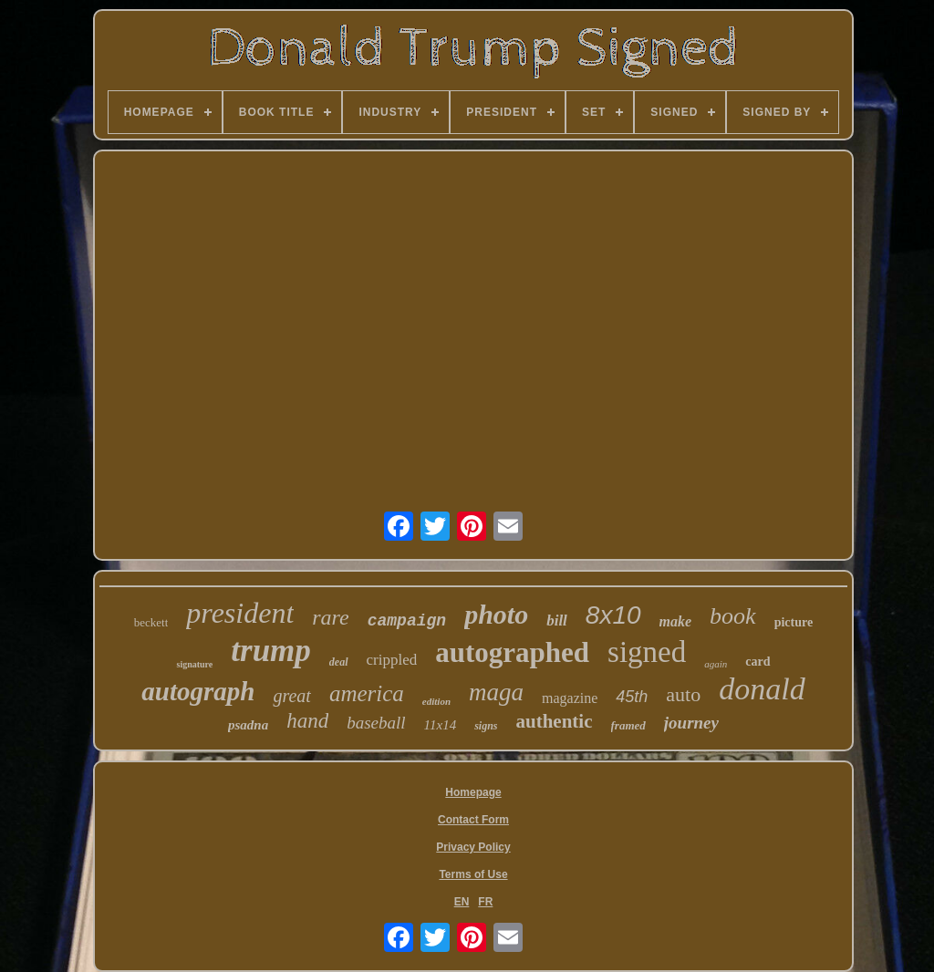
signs (485, 725)
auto (683, 694)
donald (761, 689)
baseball (376, 722)
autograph (197, 691)
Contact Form (473, 819)
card (757, 661)
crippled (392, 659)
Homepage (473, 792)
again (715, 663)
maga (496, 692)
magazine (569, 698)
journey (691, 722)
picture (794, 622)
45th (632, 697)
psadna (248, 725)
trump (271, 650)
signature (194, 664)
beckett (151, 622)
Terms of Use (473, 874)
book (733, 616)
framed (628, 725)
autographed (512, 652)
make (675, 621)
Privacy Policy (473, 847)
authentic (554, 721)
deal (338, 662)
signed (646, 652)
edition (436, 701)
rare (330, 617)
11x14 (440, 725)
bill (556, 620)
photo (496, 614)
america (366, 693)
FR (485, 901)
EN (462, 901)
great (291, 696)
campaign (407, 621)
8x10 (613, 615)
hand (307, 720)
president (240, 612)
